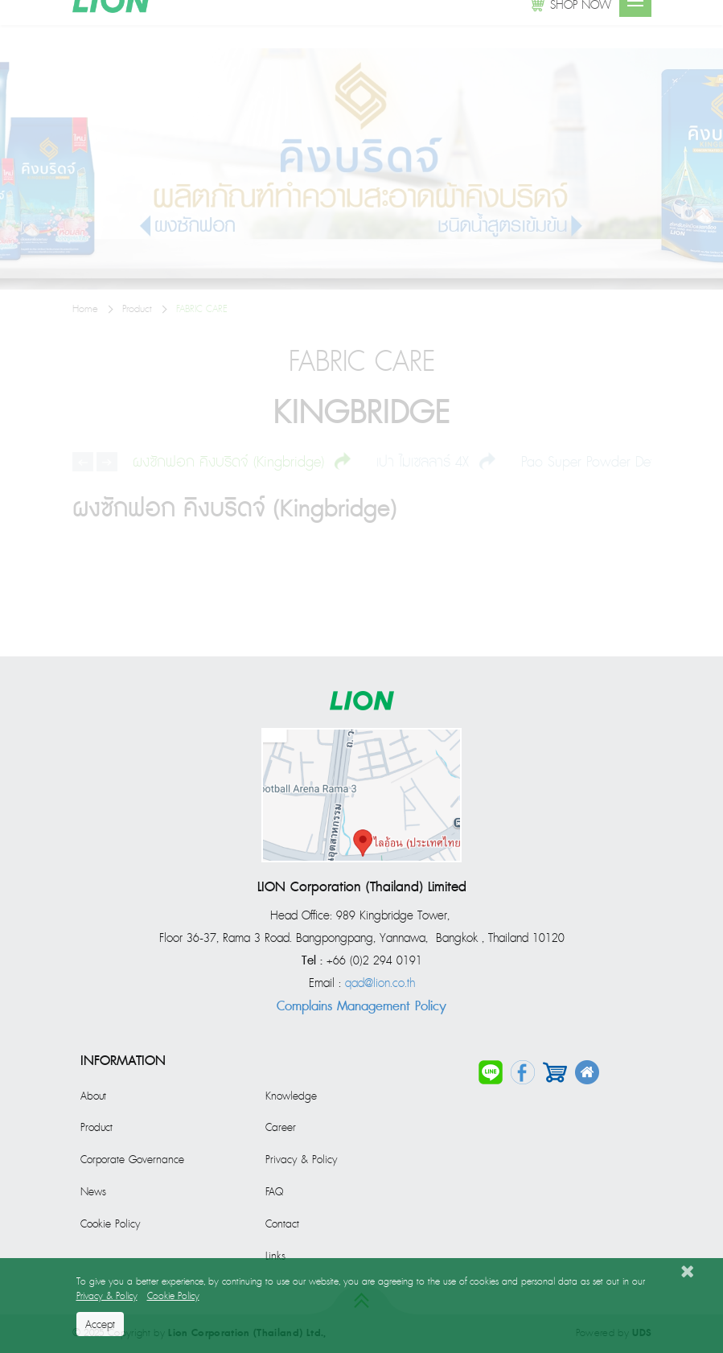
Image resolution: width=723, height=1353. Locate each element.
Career (280, 1128)
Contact (282, 1224)
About (93, 1096)
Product (96, 1128)
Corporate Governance (132, 1160)
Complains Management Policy (361, 1006)
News (93, 1192)
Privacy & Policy (301, 1160)
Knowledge (291, 1096)
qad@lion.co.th (380, 984)
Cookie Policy (110, 1224)
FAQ (274, 1192)
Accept (100, 1325)
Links (275, 1256)
